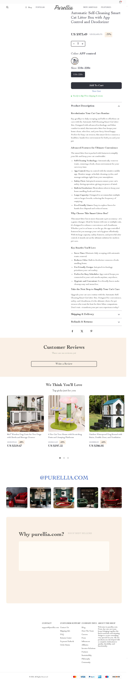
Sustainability (87, 659)
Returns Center (66, 641)
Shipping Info (65, 634)
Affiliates (85, 648)
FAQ (62, 638)
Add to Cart (96, 88)
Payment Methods (67, 645)
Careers (85, 638)
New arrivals (90, 7)
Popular (40, 7)
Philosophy (86, 662)
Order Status (65, 648)
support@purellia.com (50, 631)
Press (84, 641)
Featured (106, 7)
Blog (83, 631)
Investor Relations (88, 652)
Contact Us (64, 631)
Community (86, 666)
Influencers (86, 645)
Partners (85, 655)
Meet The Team (88, 634)
